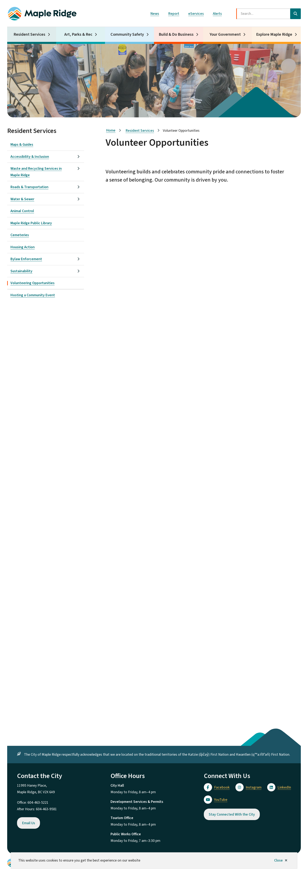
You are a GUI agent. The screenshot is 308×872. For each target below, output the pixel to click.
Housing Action (22, 247)
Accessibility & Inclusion (29, 156)
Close (278, 860)
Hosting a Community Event (32, 295)
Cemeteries (19, 235)
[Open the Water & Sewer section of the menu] (78, 199)
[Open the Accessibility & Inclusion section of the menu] (78, 156)
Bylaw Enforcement (26, 259)
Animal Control (22, 211)
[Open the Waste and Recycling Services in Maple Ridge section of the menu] (78, 168)
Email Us (28, 823)
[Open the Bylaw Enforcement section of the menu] (78, 259)
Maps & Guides (21, 144)
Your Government (225, 34)
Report (173, 13)
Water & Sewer (22, 199)
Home (110, 130)
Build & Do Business (176, 34)
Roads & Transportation (29, 187)
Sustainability (21, 271)
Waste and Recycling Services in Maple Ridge (36, 172)
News (154, 13)
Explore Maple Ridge (274, 34)
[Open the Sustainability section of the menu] (78, 271)
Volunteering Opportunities (32, 283)
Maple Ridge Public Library (31, 223)
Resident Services (29, 34)
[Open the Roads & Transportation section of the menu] (78, 187)
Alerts (217, 13)
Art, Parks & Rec (78, 34)
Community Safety (127, 34)
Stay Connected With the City (232, 814)
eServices (196, 13)
